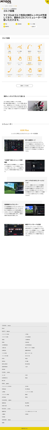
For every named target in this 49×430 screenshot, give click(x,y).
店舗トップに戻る (24, 87)
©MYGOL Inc (24, 428)
